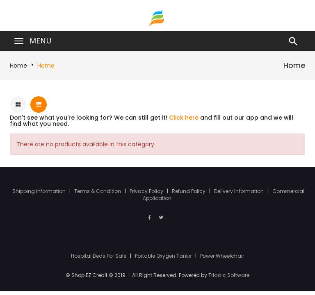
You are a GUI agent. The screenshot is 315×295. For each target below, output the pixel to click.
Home (18, 65)
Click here (184, 117)
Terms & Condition (98, 191)
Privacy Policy (147, 191)
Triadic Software (228, 275)
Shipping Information (39, 191)
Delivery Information (239, 191)
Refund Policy (189, 191)
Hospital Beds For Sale (99, 255)
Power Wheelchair (222, 255)
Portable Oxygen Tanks (164, 255)
